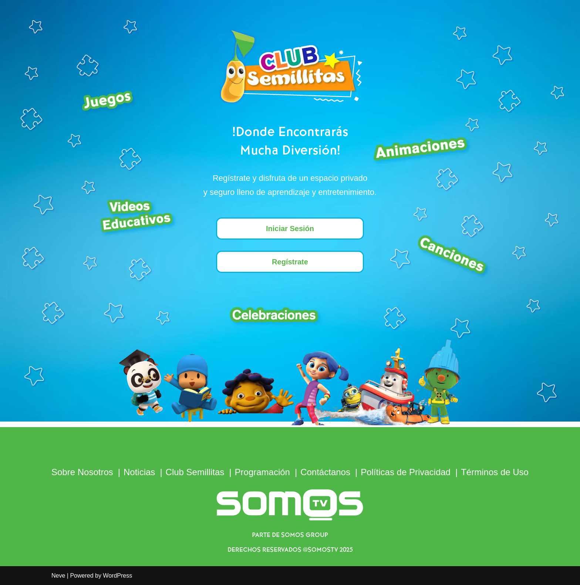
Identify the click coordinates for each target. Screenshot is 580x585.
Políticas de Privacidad (406, 472)
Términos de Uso (495, 472)
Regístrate (290, 262)
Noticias (139, 472)
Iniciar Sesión (290, 228)
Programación (262, 472)
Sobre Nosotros (82, 472)
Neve (58, 575)
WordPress (117, 575)
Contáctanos (325, 472)
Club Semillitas (195, 472)
